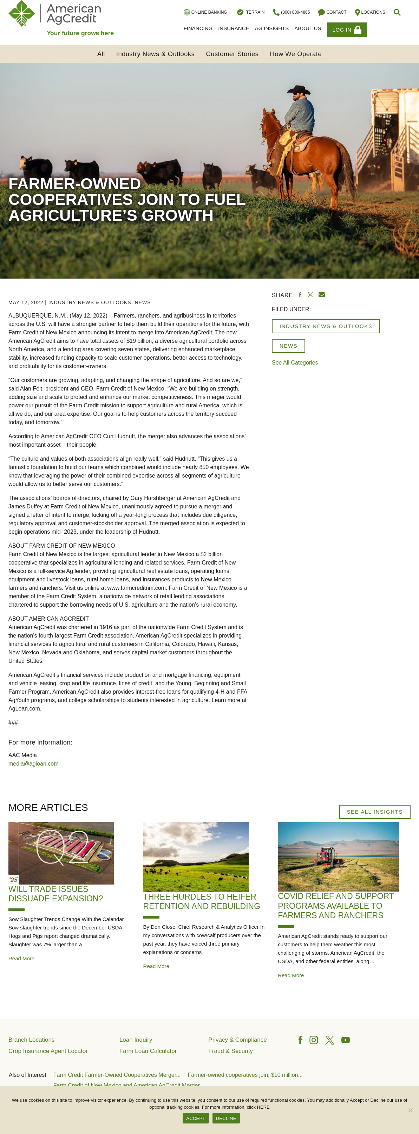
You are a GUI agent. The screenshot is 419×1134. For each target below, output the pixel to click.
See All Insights (375, 812)
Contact (332, 12)
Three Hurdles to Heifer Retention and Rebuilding (202, 901)
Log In (347, 30)
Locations (370, 12)
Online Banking (205, 12)
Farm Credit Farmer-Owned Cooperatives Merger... (117, 1075)
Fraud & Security (230, 1051)
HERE (263, 1107)
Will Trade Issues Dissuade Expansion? (55, 894)
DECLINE (226, 1118)
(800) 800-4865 (291, 12)
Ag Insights (272, 28)
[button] (398, 12)
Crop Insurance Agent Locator (48, 1051)
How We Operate (296, 54)
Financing (198, 28)
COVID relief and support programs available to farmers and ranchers (336, 906)
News (143, 302)
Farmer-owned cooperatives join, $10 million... (245, 1075)
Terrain (250, 12)
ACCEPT (195, 1118)
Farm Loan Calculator (148, 1051)
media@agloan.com (33, 764)
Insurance (233, 28)
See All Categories (295, 363)
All (101, 54)
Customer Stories (232, 54)
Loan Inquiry (135, 1039)
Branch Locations (31, 1039)
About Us (307, 28)
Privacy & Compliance (237, 1039)
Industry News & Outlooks (155, 54)
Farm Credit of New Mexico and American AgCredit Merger (126, 1085)
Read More (21, 958)
